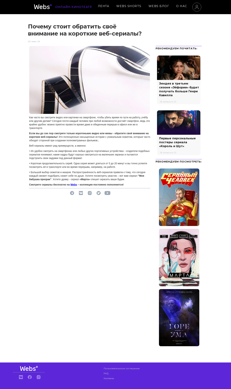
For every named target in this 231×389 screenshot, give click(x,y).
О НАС (181, 6)
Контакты (109, 378)
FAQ (106, 373)
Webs (73, 184)
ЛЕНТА (103, 6)
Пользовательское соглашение (122, 368)
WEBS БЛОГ (159, 6)
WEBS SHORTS (128, 6)
